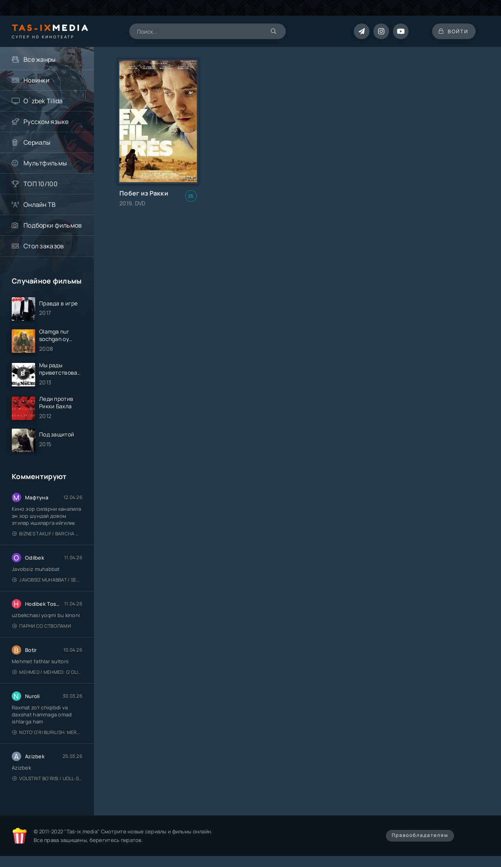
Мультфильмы (45, 163)
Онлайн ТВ (39, 204)
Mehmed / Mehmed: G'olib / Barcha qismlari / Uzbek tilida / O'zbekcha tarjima (47, 675)
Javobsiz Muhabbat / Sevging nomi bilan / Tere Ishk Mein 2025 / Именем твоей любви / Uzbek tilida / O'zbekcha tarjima (47, 583)
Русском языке (46, 121)
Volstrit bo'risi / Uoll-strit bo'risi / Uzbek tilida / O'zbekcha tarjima (47, 782)
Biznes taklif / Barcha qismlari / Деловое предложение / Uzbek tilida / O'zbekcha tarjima (47, 537)
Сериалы (36, 142)
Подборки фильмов (52, 225)
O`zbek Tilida (43, 101)
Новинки (36, 80)
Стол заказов (43, 246)
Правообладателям (420, 838)
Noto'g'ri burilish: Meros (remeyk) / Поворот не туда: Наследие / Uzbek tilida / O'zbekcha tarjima (47, 735)
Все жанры (39, 59)
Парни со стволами (41, 629)
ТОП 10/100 (40, 184)
